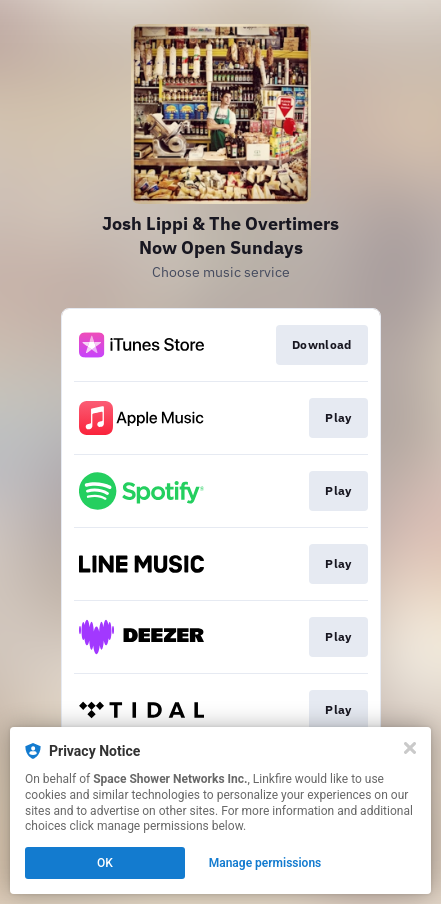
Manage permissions (265, 863)
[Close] (410, 748)
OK (105, 863)
